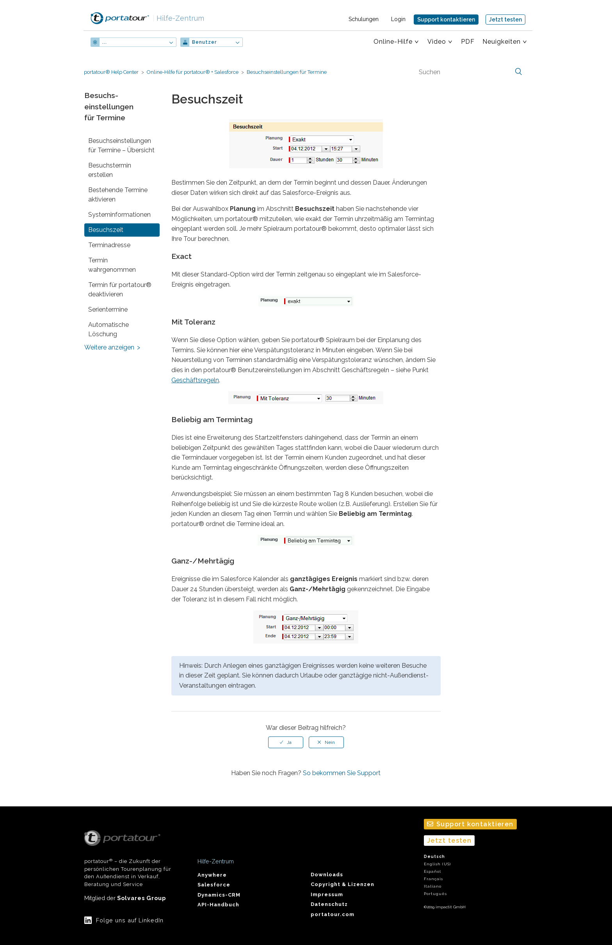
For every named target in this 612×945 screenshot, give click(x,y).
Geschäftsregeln (195, 380)
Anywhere (212, 875)
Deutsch (434, 856)
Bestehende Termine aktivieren (118, 194)
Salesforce (213, 885)
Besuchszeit (105, 230)
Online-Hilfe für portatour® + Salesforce (192, 72)
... (104, 42)
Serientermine (108, 309)
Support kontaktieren (446, 19)
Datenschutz (329, 904)
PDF (468, 41)
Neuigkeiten (501, 41)
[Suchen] (469, 72)
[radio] (285, 742)
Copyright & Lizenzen (342, 884)
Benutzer (204, 42)
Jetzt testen (505, 19)
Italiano (432, 886)
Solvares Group (141, 898)
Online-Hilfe (393, 41)
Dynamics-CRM (218, 895)
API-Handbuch (218, 905)
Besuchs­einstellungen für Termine (287, 72)
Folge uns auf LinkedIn (130, 920)
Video (436, 41)
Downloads (327, 874)
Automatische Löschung (108, 329)
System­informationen (119, 214)
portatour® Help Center (111, 72)
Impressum (327, 894)
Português (435, 894)
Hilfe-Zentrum (178, 18)
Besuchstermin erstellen (109, 170)
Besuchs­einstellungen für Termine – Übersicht (121, 145)
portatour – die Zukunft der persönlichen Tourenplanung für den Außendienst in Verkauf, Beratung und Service (127, 858)
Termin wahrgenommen (112, 265)
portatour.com (332, 914)
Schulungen (364, 19)
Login (398, 19)
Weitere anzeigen (109, 347)
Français (433, 879)
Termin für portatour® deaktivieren (119, 289)
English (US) (437, 864)
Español (432, 871)
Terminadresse (109, 245)
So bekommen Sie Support (342, 773)
